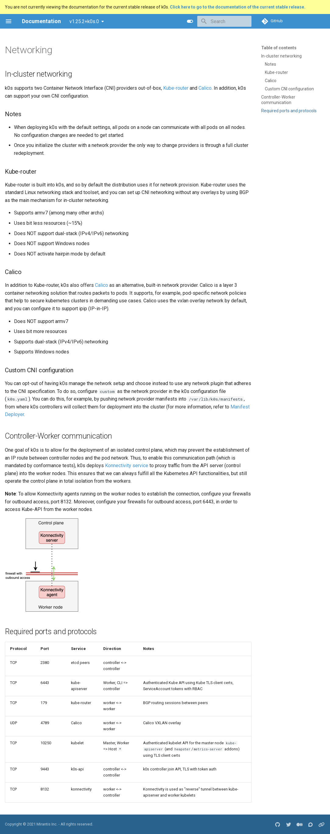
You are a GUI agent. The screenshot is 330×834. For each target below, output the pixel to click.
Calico (270, 80)
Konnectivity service (126, 465)
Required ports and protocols (289, 110)
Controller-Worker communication (278, 100)
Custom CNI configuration (289, 88)
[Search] (215, 21)
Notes (270, 64)
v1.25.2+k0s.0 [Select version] (84, 21)
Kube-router (276, 72)
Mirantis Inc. (47, 824)
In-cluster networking (281, 56)
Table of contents (279, 47)
